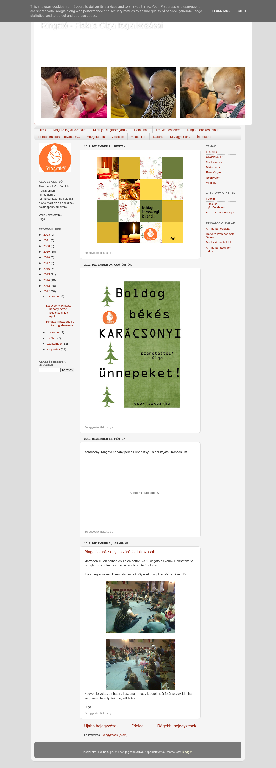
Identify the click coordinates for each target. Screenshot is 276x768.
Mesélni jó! (138, 137)
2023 (47, 234)
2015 (47, 274)
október (52, 338)
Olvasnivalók (214, 157)
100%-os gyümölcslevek (215, 205)
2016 (47, 268)
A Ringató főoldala (218, 228)
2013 (47, 285)
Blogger (187, 752)
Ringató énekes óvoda (203, 130)
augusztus (54, 349)
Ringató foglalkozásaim (69, 130)
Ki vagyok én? (180, 137)
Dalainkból (141, 130)
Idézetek (211, 151)
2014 (47, 280)
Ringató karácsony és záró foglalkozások (119, 552)
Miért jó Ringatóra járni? (110, 130)
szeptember (55, 343)
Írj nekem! (204, 137)
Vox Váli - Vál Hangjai (220, 212)
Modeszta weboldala (219, 242)
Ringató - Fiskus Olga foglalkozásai (102, 25)
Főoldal (138, 726)
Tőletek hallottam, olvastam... (59, 137)
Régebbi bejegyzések (176, 726)
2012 (47, 291)
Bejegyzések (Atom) (114, 735)
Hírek (42, 130)
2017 (47, 263)
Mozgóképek (95, 137)
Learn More (222, 11)
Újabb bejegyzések (101, 726)
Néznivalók (213, 177)
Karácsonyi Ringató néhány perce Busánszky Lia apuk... (58, 311)
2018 (47, 257)
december (54, 296)
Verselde (117, 137)
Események (213, 172)
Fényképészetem (168, 130)
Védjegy (211, 182)
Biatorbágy (213, 167)
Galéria (158, 137)
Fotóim (210, 198)
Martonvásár (214, 162)
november (54, 332)
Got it (241, 11)
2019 (47, 251)
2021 (47, 240)
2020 (47, 246)
